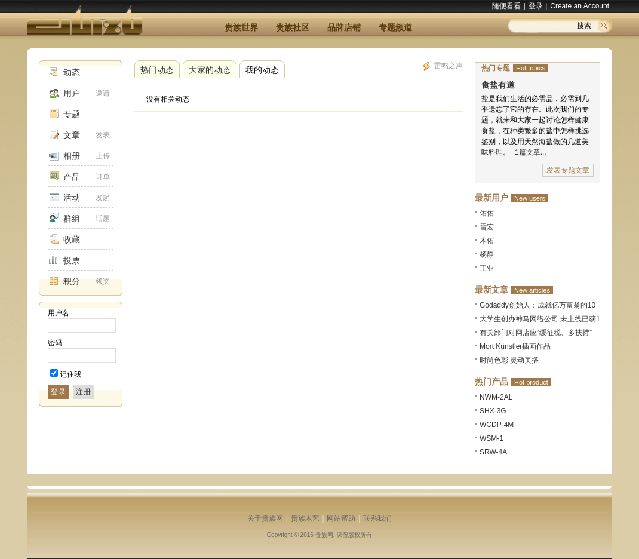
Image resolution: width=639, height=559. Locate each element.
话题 (103, 218)
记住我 (70, 374)
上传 (103, 156)
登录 (536, 6)
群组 (71, 218)
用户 (71, 93)
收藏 (71, 239)
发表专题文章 (567, 170)
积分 (71, 281)
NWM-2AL (496, 397)
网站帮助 (341, 518)
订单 (103, 177)
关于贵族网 (265, 518)
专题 (71, 114)
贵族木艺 (305, 518)
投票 (71, 260)
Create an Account (579, 6)
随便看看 (506, 6)
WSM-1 (491, 438)
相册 (71, 156)
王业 (487, 268)
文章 (71, 135)
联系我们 (377, 518)
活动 (71, 197)
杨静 (487, 254)
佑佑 (487, 213)
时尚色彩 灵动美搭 (509, 360)
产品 (71, 177)
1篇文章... (530, 152)
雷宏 (487, 227)
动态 (71, 72)
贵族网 (324, 535)
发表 (103, 135)
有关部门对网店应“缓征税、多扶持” (536, 332)
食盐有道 (498, 85)
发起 (103, 198)
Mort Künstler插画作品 (515, 346)
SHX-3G (493, 411)
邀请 (103, 93)
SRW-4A (493, 452)
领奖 (103, 281)
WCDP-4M (497, 424)
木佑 (487, 240)
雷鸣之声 (442, 66)
